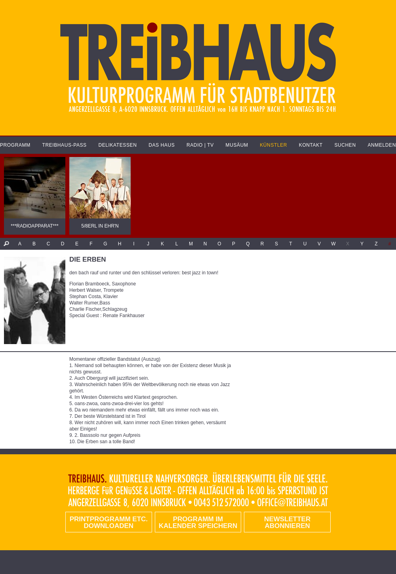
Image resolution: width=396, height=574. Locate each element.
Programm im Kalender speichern (198, 522)
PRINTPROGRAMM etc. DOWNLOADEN (109, 522)
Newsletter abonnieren (287, 522)
